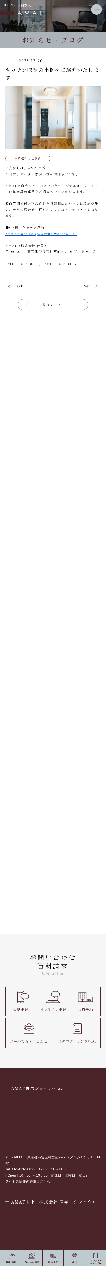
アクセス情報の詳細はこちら (27, 1181)
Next (88, 286)
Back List (53, 304)
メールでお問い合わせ (29, 1033)
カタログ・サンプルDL (77, 1033)
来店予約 (85, 1001)
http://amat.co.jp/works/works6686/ (41, 233)
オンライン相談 (53, 1001)
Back (18, 286)
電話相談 (21, 1001)
